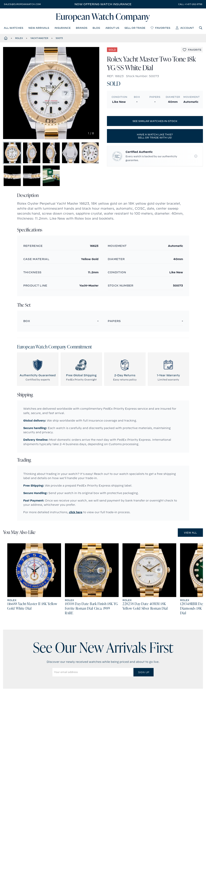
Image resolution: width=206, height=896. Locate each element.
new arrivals (38, 28)
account (185, 27)
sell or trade (134, 28)
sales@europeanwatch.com (22, 4)
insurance (63, 28)
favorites (160, 27)
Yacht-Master (39, 38)
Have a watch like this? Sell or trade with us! (155, 136)
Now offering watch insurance (103, 4)
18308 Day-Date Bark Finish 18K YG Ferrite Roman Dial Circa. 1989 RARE (91, 609)
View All (190, 532)
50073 (59, 38)
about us (112, 28)
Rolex (19, 38)
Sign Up (143, 672)
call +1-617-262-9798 (190, 4)
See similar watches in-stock (154, 121)
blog (96, 28)
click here (75, 512)
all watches (13, 28)
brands (81, 28)
